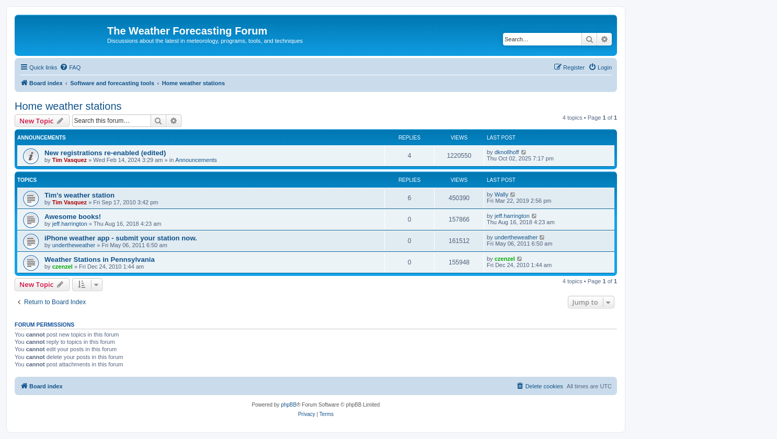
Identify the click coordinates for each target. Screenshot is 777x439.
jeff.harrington (69, 224)
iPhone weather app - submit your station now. (120, 238)
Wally (501, 194)
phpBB (288, 405)
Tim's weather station (79, 195)
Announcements (196, 160)
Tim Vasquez (69, 160)
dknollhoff (507, 152)
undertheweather (74, 245)
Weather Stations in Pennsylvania (99, 259)
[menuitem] (70, 67)
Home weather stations (68, 106)
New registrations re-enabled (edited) (105, 153)
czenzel (62, 266)
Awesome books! (72, 217)
